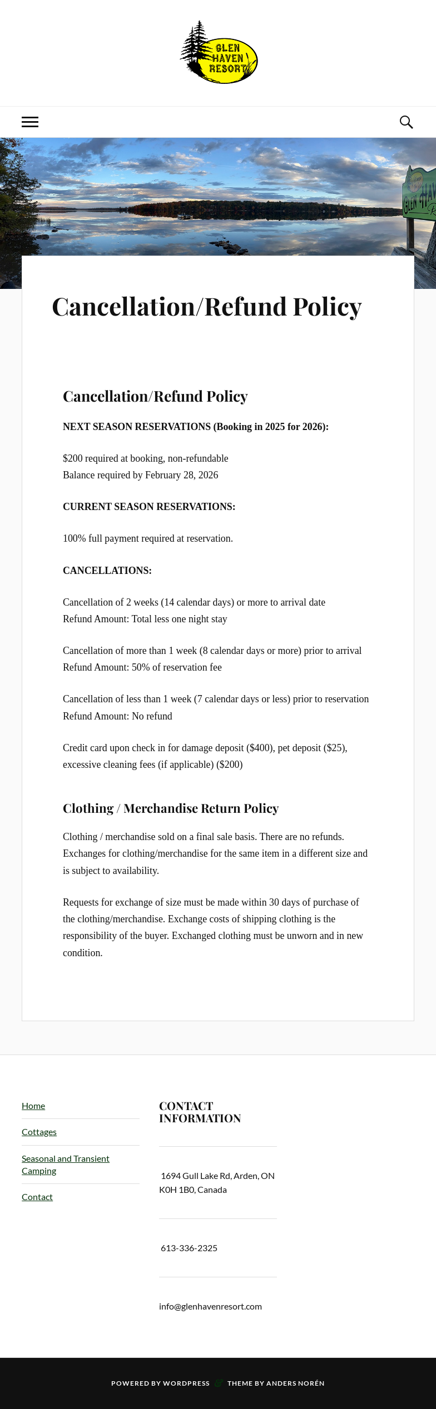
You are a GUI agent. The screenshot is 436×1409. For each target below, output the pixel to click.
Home (33, 1105)
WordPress (186, 1383)
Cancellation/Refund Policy (207, 305)
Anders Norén (295, 1383)
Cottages (39, 1131)
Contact (37, 1196)
